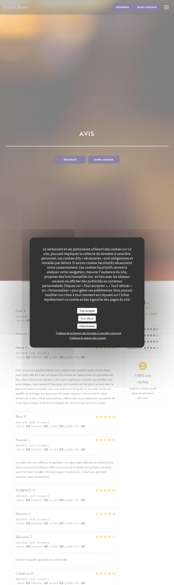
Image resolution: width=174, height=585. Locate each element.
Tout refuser (87, 318)
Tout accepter (87, 310)
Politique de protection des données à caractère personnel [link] (88, 333)
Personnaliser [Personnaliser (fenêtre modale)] (87, 326)
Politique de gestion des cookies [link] (88, 338)
